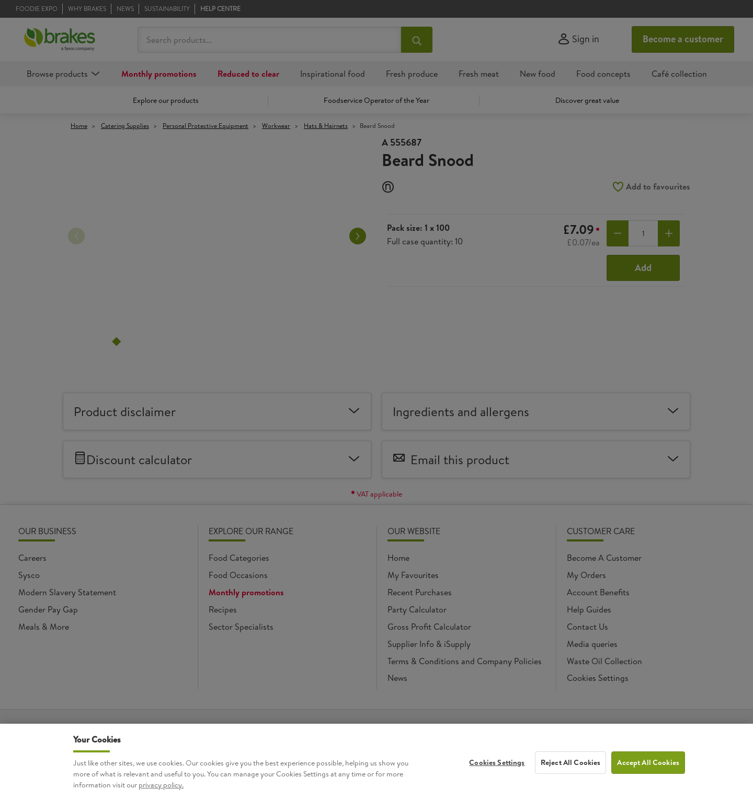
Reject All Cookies (571, 762)
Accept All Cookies (648, 762)
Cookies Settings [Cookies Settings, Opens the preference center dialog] (496, 762)
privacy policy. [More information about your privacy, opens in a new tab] (161, 785)
